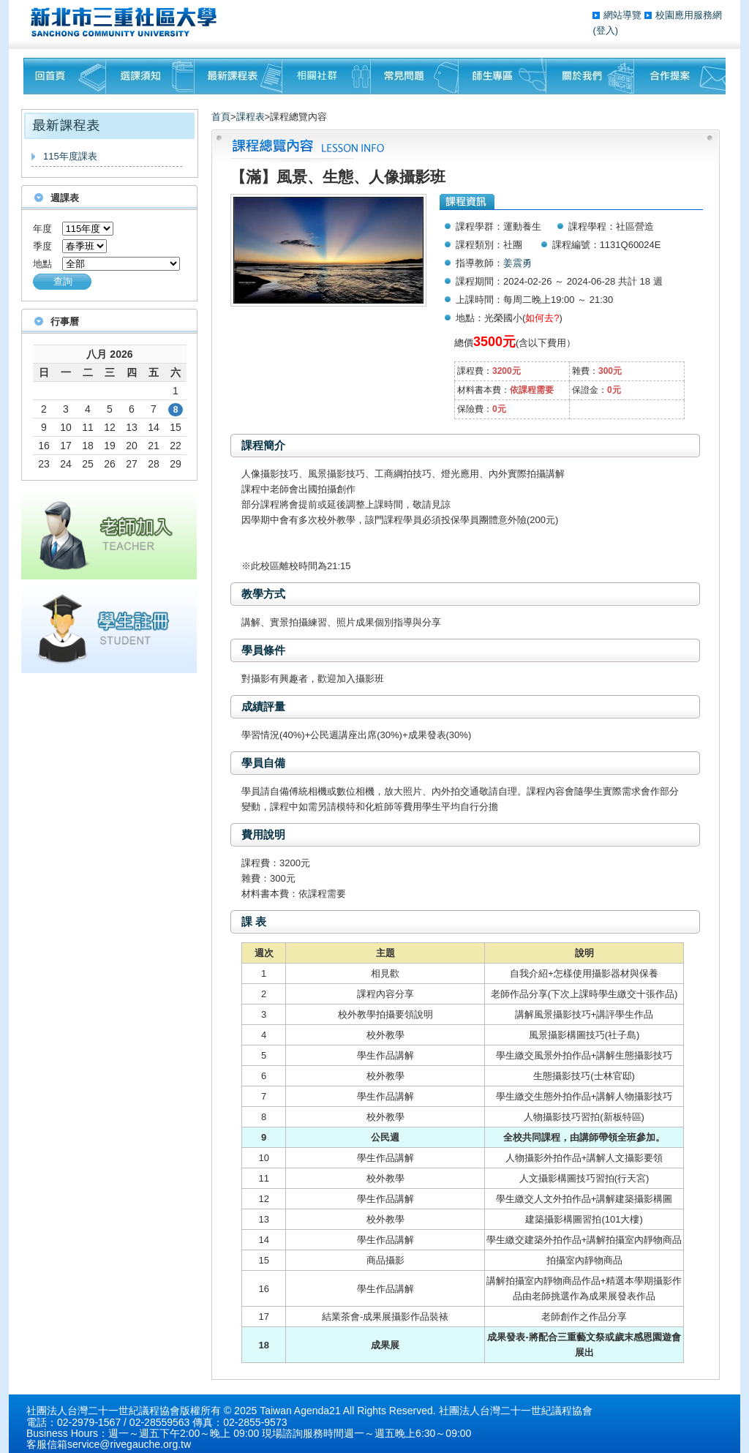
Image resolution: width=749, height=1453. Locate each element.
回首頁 (64, 76)
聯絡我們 (680, 76)
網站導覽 (623, 15)
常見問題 (415, 76)
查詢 (62, 281)
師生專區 (502, 76)
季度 (42, 246)
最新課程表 (238, 76)
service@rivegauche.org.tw (129, 1444)
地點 (42, 263)
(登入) (605, 30)
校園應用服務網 (688, 15)
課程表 (250, 116)
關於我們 (590, 76)
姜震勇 (517, 263)
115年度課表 (70, 156)
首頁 (220, 116)
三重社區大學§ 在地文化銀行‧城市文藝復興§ (128, 22)
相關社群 (326, 76)
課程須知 (150, 76)
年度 (42, 228)
